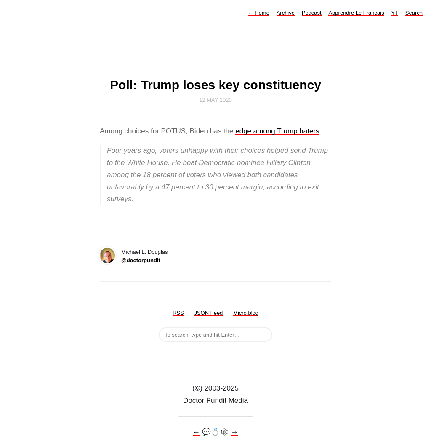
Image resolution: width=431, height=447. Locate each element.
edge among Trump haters (277, 131)
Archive (286, 13)
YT (394, 13)
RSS (178, 313)
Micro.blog (245, 313)
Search (414, 13)
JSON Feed (208, 313)
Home (258, 13)
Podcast (312, 13)
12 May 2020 (215, 100)
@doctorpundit (140, 260)
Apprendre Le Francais (356, 13)
